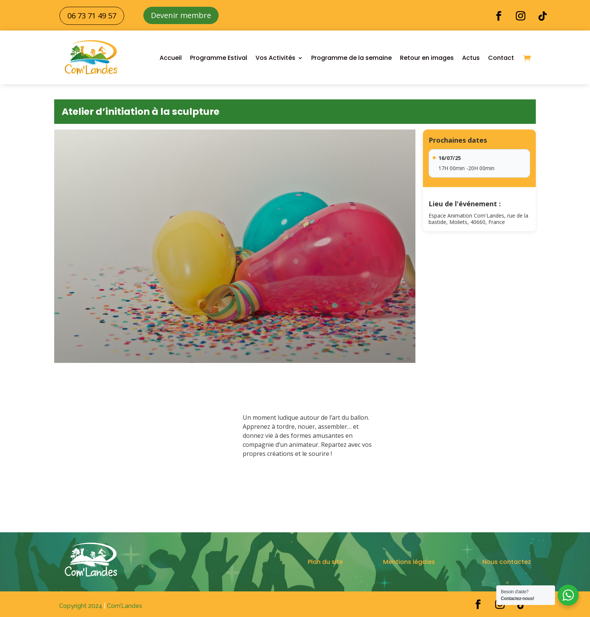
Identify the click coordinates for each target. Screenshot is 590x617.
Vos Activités (275, 57)
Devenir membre (181, 15)
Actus (471, 57)
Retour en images (427, 57)
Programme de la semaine (351, 57)
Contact (501, 57)
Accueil (171, 57)
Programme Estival (218, 57)
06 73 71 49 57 (91, 16)
